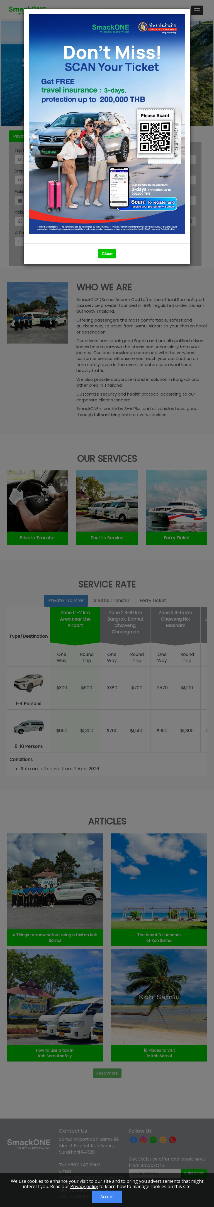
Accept (107, 1197)
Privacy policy (84, 1186)
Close (107, 253)
